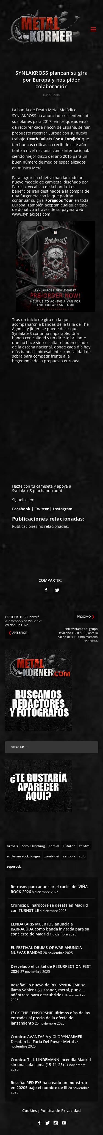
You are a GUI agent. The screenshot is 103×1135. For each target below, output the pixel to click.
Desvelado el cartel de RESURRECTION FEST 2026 (51, 969)
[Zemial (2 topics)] (53, 845)
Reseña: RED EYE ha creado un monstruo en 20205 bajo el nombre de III (49, 1085)
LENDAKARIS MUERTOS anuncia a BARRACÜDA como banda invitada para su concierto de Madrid (50, 929)
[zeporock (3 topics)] (13, 866)
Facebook (21, 508)
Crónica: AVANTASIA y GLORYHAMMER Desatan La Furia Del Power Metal (46, 1039)
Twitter (42, 508)
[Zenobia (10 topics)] (69, 855)
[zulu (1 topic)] (82, 855)
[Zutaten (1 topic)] (69, 845)
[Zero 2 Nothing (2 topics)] (33, 845)
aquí (58, 490)
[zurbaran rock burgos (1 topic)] (23, 855)
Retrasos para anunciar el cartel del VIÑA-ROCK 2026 (50, 889)
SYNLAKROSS (24, 115)
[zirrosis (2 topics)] (12, 845)
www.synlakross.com (31, 214)
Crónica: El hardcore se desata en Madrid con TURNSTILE (49, 908)
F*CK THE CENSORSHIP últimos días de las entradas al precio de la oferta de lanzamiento (50, 1017)
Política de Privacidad (60, 1110)
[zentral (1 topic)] (85, 845)
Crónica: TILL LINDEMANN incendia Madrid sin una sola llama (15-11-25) (51, 1062)
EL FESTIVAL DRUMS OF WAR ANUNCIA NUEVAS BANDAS (46, 950)
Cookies (29, 1110)
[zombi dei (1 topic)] (51, 855)
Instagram (63, 508)
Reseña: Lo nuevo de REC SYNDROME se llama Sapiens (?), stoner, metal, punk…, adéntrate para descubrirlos (48, 989)
